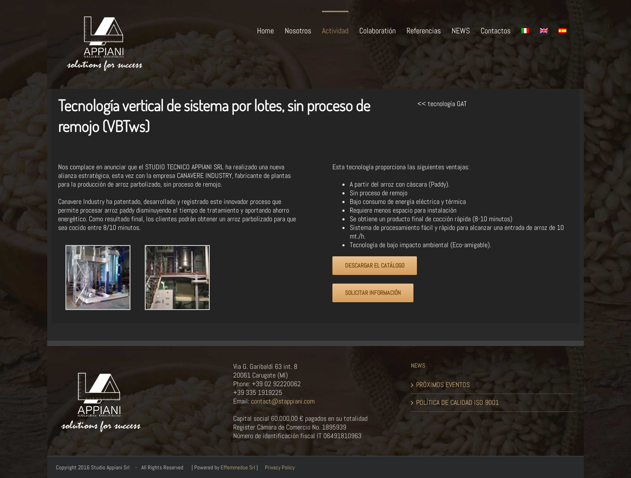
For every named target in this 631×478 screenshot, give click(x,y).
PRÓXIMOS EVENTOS (443, 385)
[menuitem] (271, 30)
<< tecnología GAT (442, 103)
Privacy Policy (280, 467)
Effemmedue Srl (238, 467)
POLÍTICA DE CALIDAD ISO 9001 (457, 402)
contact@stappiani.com (282, 401)
